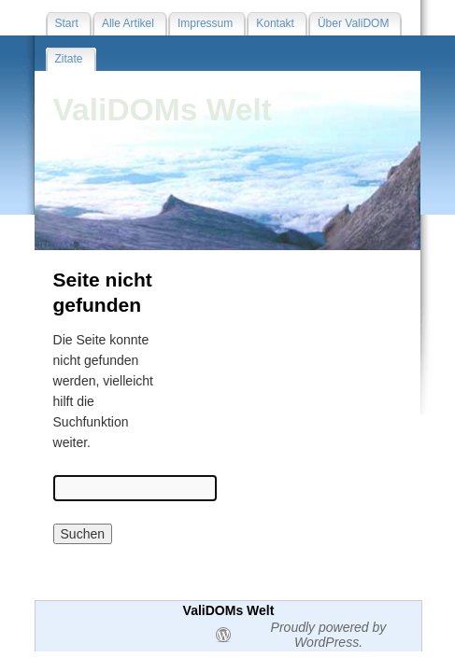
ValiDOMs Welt (163, 109)
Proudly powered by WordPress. (329, 635)
